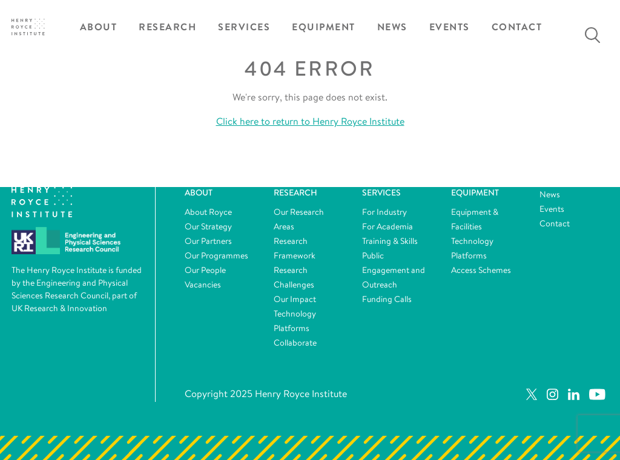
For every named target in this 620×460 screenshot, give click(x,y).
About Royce (208, 211)
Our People (205, 269)
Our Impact (295, 299)
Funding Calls (387, 299)
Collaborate (295, 342)
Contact (517, 27)
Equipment (323, 27)
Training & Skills (390, 240)
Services (244, 27)
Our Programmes (216, 255)
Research (167, 27)
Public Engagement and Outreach (393, 270)
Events (449, 27)
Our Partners (208, 240)
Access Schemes (481, 269)
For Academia (387, 226)
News (392, 27)
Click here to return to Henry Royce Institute (310, 121)
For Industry (384, 211)
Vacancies (203, 284)
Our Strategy (208, 226)
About (98, 27)
